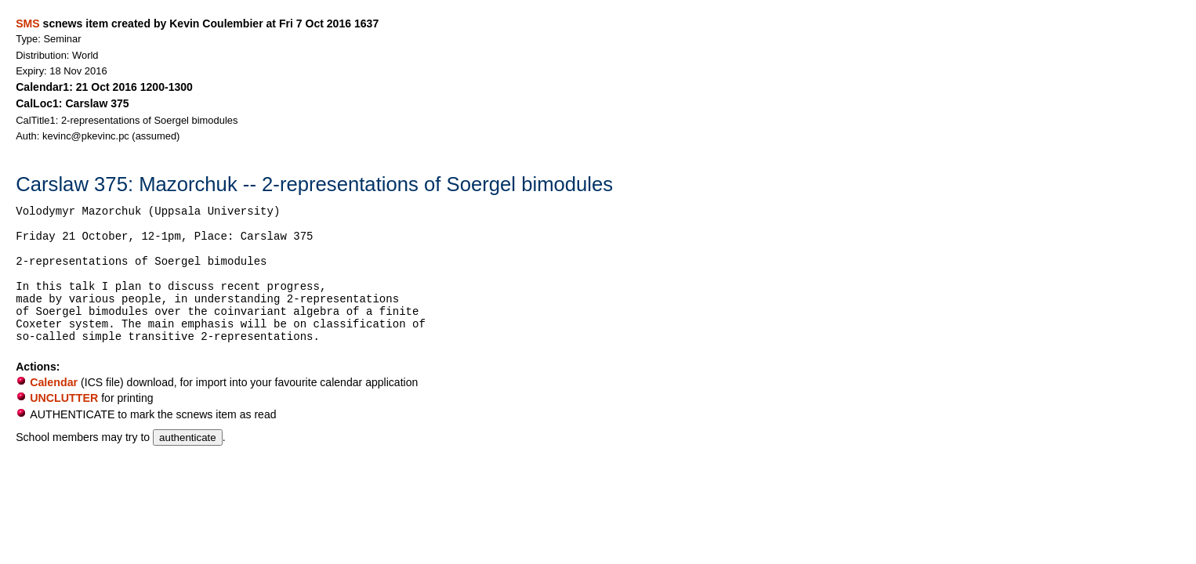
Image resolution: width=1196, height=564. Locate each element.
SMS (27, 23)
